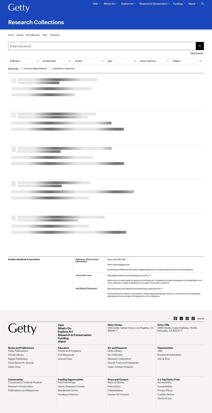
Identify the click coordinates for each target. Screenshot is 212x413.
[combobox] (102, 46)
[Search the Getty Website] (202, 3)
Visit (95, 3)
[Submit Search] (200, 46)
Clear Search (196, 53)
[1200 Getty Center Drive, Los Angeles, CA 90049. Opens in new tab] (131, 329)
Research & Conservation (154, 3)
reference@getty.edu (121, 264)
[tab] (24, 61)
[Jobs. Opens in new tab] (160, 350)
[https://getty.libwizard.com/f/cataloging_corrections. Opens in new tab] (129, 275)
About (191, 3)
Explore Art (127, 3)
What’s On (109, 3)
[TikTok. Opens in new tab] (193, 318)
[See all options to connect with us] (201, 319)
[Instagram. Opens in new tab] (187, 318)
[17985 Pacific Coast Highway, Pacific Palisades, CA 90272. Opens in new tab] (180, 329)
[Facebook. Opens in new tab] (175, 318)
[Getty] (19, 8)
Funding (177, 3)
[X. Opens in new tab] (181, 318)
